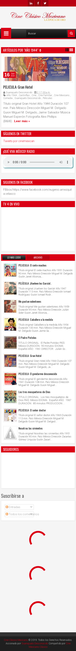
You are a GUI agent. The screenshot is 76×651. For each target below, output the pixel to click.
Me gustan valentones (29, 301)
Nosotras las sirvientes (30, 428)
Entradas (13, 507)
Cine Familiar (45, 95)
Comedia (8, 98)
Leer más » (22, 121)
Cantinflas (24, 95)
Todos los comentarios (22, 514)
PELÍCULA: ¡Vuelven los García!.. (34, 283)
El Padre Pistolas (27, 337)
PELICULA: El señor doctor (32, 410)
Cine (34, 95)
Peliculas (47, 98)
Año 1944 (11, 95)
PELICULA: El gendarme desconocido (37, 374)
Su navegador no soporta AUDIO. (38, 162)
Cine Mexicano (61, 95)
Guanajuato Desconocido (27, 98)
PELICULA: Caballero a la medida (35, 319)
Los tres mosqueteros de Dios (34, 392)
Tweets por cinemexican (18, 141)
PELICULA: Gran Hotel (18, 87)
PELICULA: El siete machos (32, 265)
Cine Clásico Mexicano (16, 640)
